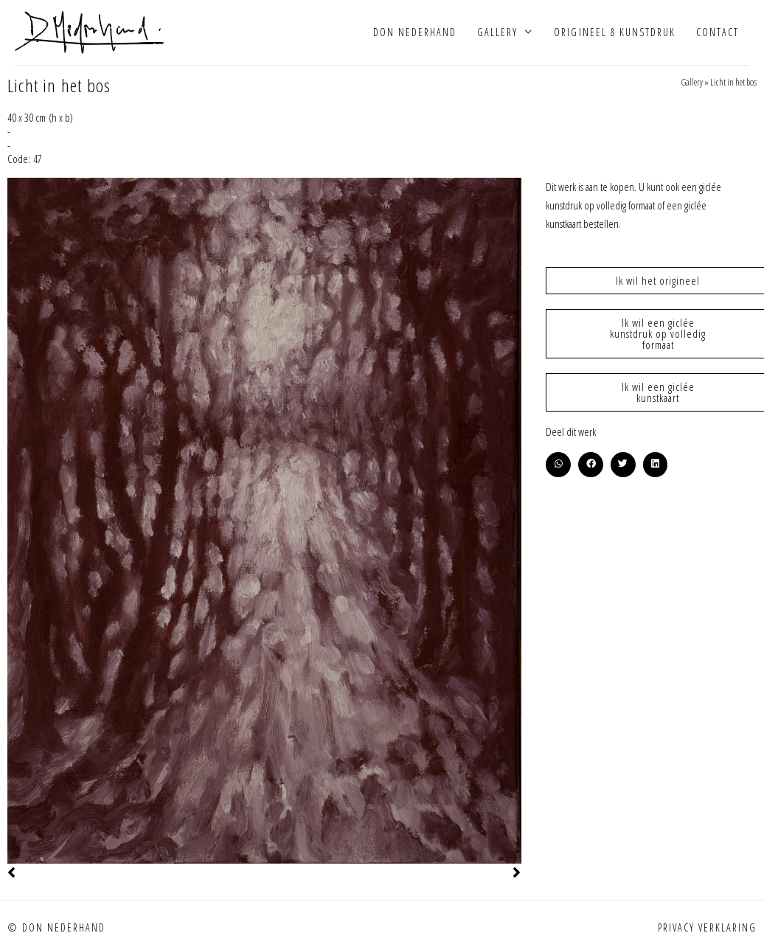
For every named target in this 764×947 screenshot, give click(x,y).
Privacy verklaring (707, 930)
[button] (558, 466)
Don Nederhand (414, 33)
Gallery (497, 33)
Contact (717, 33)
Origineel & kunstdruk (614, 33)
